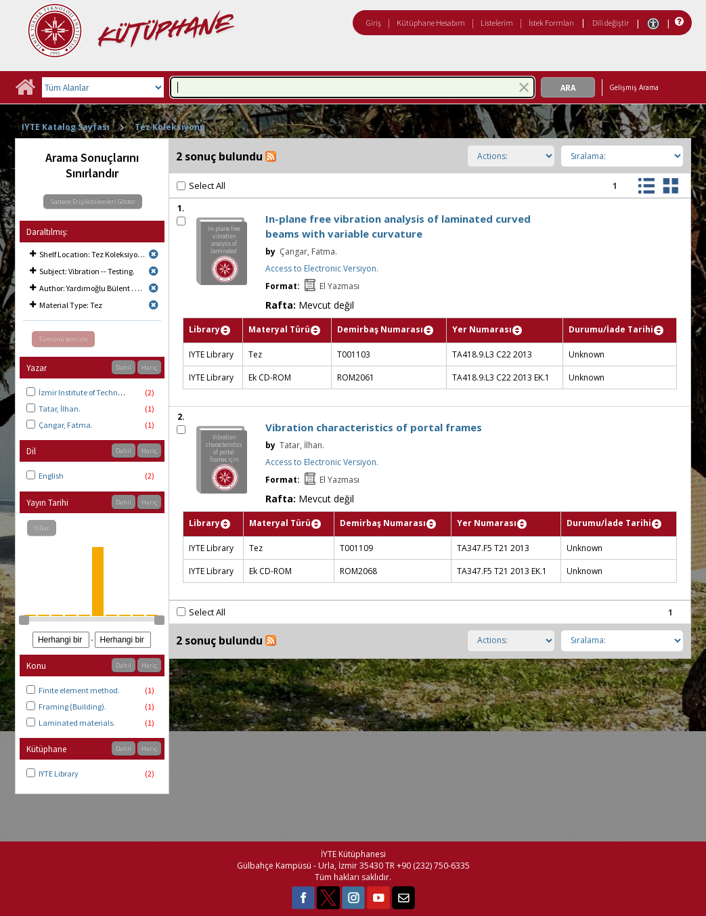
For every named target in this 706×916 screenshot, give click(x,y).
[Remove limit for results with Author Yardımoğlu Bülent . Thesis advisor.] (153, 288)
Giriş (373, 23)
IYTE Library (59, 773)
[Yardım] (678, 22)
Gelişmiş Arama (634, 87)
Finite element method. (79, 690)
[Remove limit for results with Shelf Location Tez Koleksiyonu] (153, 254)
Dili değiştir (610, 23)
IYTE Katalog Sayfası (66, 127)
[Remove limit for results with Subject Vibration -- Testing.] (153, 271)
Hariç (149, 367)
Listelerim (497, 23)
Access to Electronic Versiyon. (321, 268)
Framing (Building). (72, 706)
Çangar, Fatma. (66, 425)
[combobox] (352, 87)
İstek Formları (551, 23)
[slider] (23, 620)
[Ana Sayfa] (25, 91)
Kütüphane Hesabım (431, 23)
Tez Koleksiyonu (170, 127)
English (51, 476)
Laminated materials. (77, 723)
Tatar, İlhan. (60, 409)
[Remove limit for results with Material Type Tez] (153, 305)
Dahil (123, 367)
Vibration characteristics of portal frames (373, 427)
